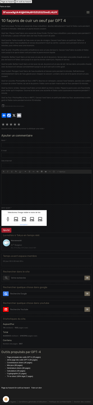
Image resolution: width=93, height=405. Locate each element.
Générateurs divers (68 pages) (18, 368)
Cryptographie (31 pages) (17, 374)
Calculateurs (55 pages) (16, 371)
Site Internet (6, 161)
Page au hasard (7, 2)
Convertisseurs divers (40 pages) (19, 363)
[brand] (30, 12)
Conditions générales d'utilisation (33, 402)
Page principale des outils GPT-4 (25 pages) (24, 357)
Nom (3, 140)
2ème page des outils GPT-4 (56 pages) (22, 360)
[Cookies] (6, 399)
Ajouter (6, 230)
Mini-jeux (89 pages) (15, 365)
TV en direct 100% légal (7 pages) (20, 376)
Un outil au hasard (23, 2)
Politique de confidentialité (60, 402)
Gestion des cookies (82, 402)
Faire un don (5, 7)
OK (87, 278)
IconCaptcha (23, 224)
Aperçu (61, 171)
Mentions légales (9, 402)
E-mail (4, 151)
